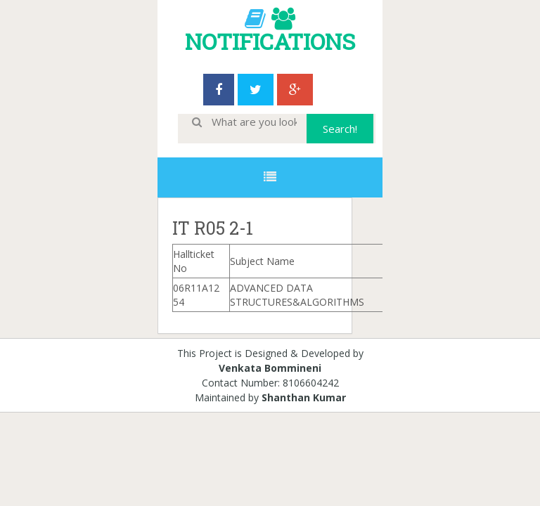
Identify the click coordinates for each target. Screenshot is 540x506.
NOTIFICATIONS (270, 41)
